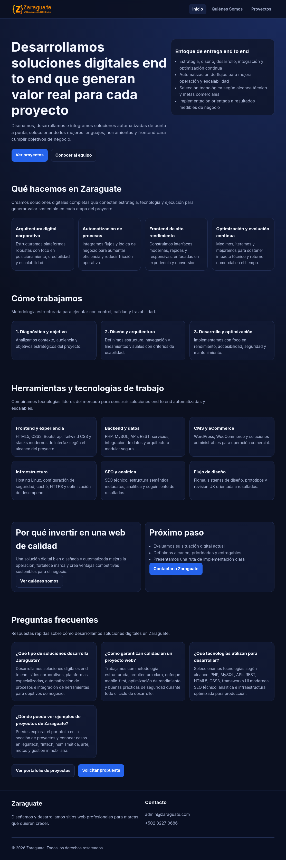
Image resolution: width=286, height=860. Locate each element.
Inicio (197, 9)
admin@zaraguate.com (167, 814)
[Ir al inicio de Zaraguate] (32, 9)
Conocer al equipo (73, 155)
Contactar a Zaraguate (176, 568)
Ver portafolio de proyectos (43, 770)
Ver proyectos (30, 154)
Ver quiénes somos (39, 581)
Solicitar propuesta (101, 770)
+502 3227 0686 (161, 823)
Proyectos (261, 9)
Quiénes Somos (227, 9)
